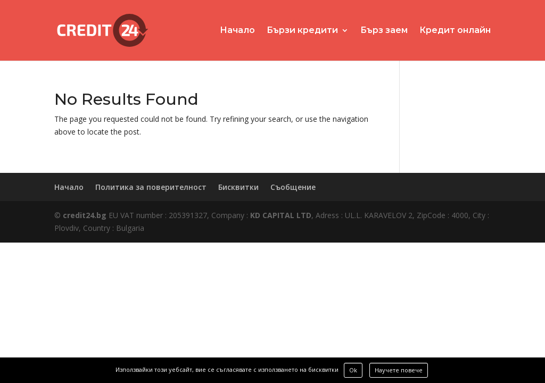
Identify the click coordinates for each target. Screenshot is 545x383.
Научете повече (399, 370)
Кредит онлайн (455, 31)
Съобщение (293, 187)
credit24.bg (84, 215)
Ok (353, 370)
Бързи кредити (302, 31)
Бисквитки (238, 187)
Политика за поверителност (151, 187)
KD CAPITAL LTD (280, 215)
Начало (237, 31)
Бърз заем (384, 31)
